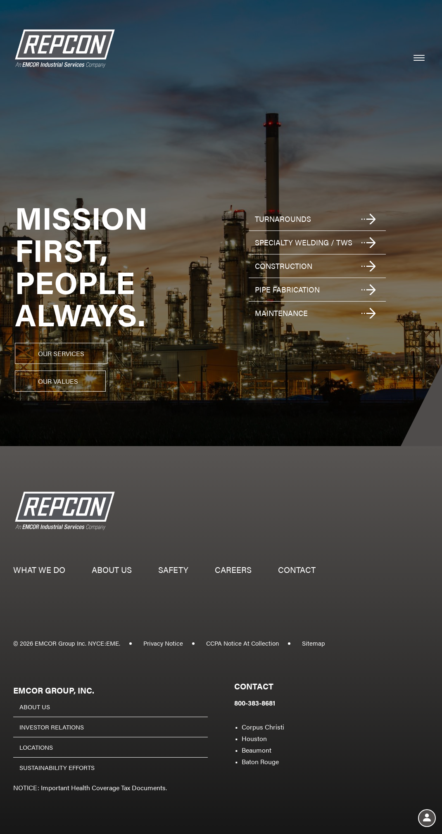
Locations (36, 747)
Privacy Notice (163, 643)
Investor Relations (51, 726)
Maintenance (281, 313)
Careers (233, 570)
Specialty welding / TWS (303, 242)
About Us (34, 706)
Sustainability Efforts (57, 767)
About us (112, 570)
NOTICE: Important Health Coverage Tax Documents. (90, 787)
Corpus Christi (263, 727)
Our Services (61, 353)
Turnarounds (283, 219)
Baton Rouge (260, 761)
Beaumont (256, 750)
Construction (283, 266)
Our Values (58, 381)
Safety (173, 570)
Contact (297, 570)
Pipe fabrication (287, 289)
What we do (39, 570)
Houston (254, 738)
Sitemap (313, 643)
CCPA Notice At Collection (242, 643)
